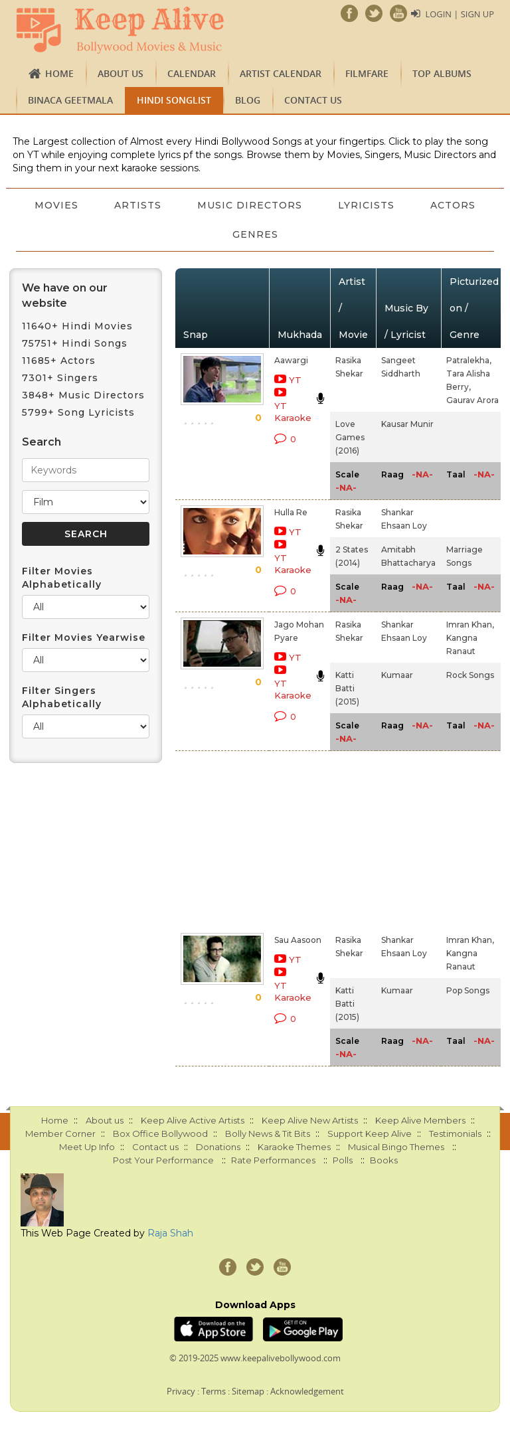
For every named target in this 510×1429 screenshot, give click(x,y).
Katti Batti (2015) (347, 688)
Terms (213, 1391)
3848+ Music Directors (83, 395)
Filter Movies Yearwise (83, 637)
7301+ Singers (60, 378)
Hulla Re (290, 512)
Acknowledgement (307, 1391)
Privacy (181, 1391)
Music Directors (290, 205)
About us (120, 73)
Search (41, 442)
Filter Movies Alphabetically (62, 577)
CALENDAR (191, 73)
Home (59, 73)
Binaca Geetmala (70, 100)
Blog (247, 100)
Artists (177, 205)
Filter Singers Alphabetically (62, 697)
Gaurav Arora (472, 400)
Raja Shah (170, 1233)
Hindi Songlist (174, 100)
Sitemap (248, 1391)
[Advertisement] (276, 839)
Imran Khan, (470, 625)
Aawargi (291, 360)
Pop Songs (467, 990)
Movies (95, 205)
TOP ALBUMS (441, 73)
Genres (296, 234)
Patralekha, (468, 360)
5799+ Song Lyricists (78, 412)
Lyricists (409, 205)
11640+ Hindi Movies (77, 326)
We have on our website (65, 295)
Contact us (313, 100)
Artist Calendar (280, 73)
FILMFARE (366, 73)
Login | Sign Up (459, 14)
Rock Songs (470, 675)
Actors (213, 234)
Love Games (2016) (350, 437)
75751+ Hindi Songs (75, 343)
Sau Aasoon (297, 940)
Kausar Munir (407, 424)
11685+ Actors (59, 361)
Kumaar (397, 675)
